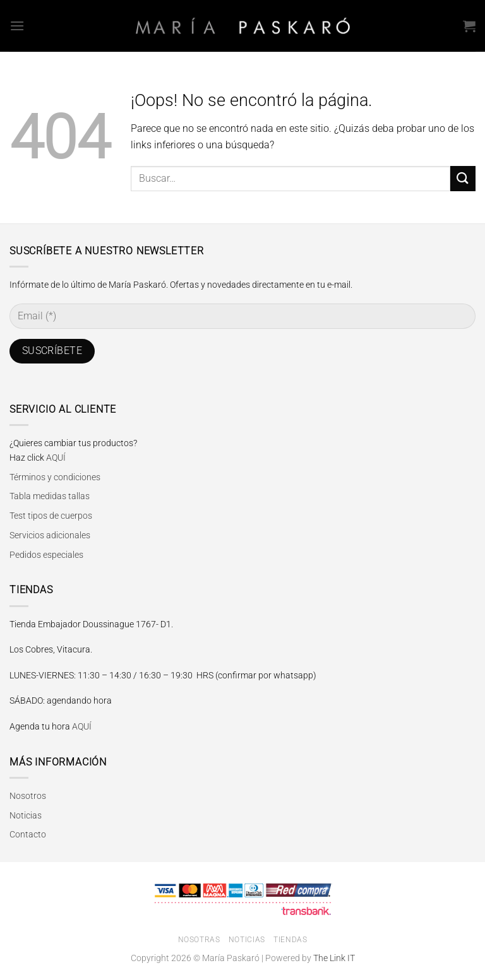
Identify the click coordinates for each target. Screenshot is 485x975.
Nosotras (199, 939)
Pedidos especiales (46, 555)
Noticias (25, 815)
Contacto (27, 834)
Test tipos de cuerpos (50, 516)
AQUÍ (56, 457)
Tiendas (290, 939)
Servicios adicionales (49, 535)
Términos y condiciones (54, 477)
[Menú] (17, 25)
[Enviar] (463, 178)
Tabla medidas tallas (49, 496)
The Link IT (334, 958)
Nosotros (27, 796)
